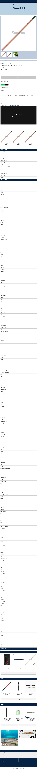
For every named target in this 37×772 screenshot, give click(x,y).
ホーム (2, 58)
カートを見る (20, 759)
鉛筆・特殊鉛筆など (18, 58)
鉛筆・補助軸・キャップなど (9, 58)
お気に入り (11, 84)
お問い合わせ (2, 761)
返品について (3, 80)
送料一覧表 (2, 650)
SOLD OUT (18, 77)
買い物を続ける (2, 90)
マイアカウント (2, 759)
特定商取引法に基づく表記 (4, 81)
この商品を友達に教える (4, 87)
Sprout (6, 60)
